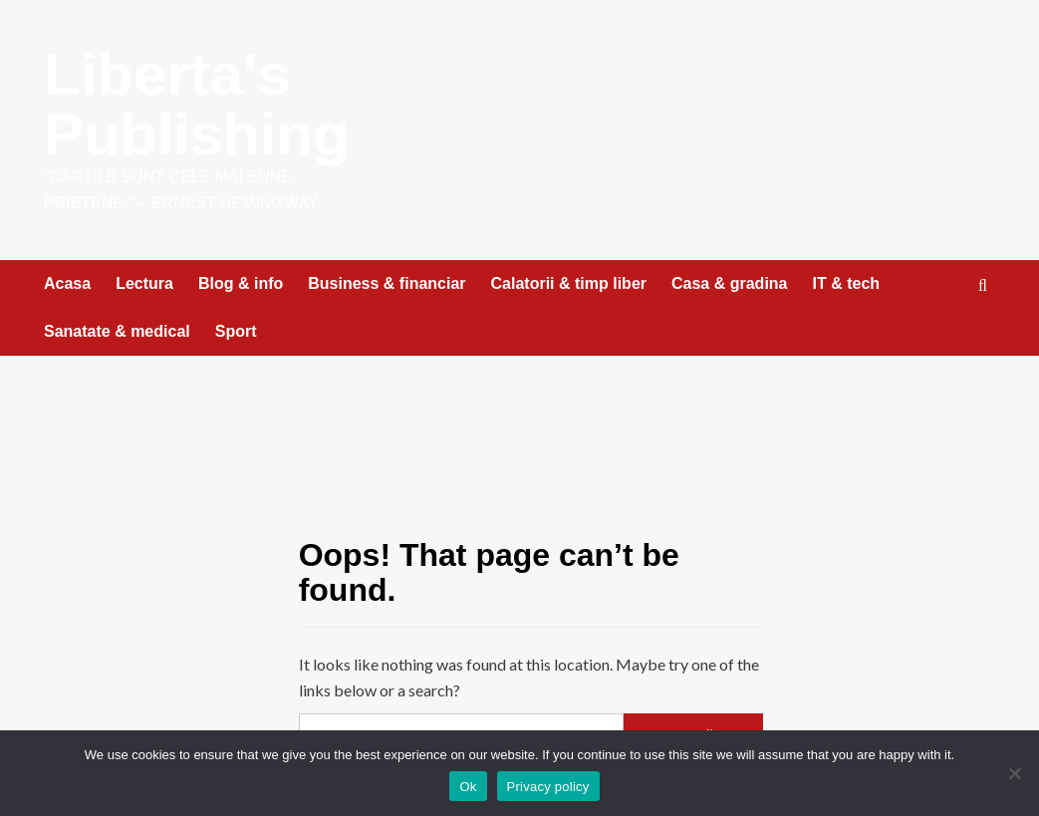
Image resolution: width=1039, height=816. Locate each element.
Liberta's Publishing (197, 104)
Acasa (67, 283)
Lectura (144, 283)
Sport (236, 331)
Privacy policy (548, 786)
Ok (467, 786)
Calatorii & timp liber (569, 283)
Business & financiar (386, 283)
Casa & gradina (729, 283)
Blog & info (240, 283)
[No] (1014, 773)
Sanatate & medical (117, 331)
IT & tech (847, 283)
